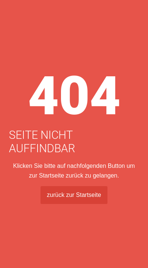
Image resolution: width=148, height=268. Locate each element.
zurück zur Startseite (74, 195)
